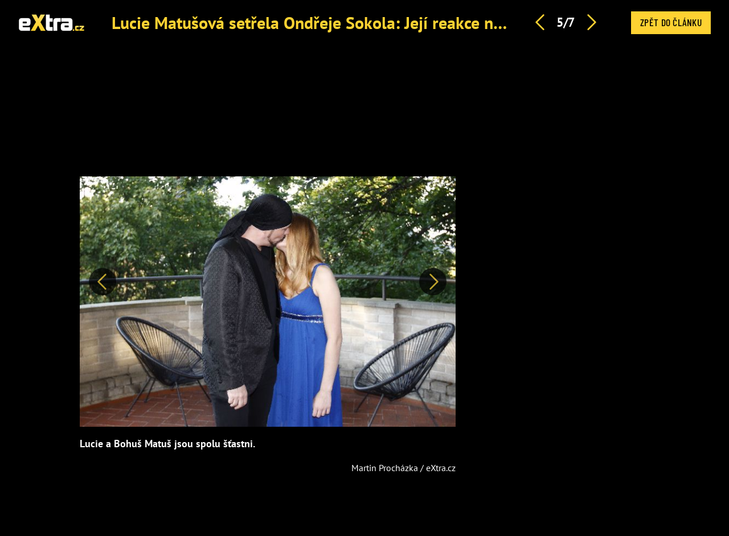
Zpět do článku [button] (671, 22)
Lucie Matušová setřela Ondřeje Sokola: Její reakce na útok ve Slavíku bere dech (402, 22)
